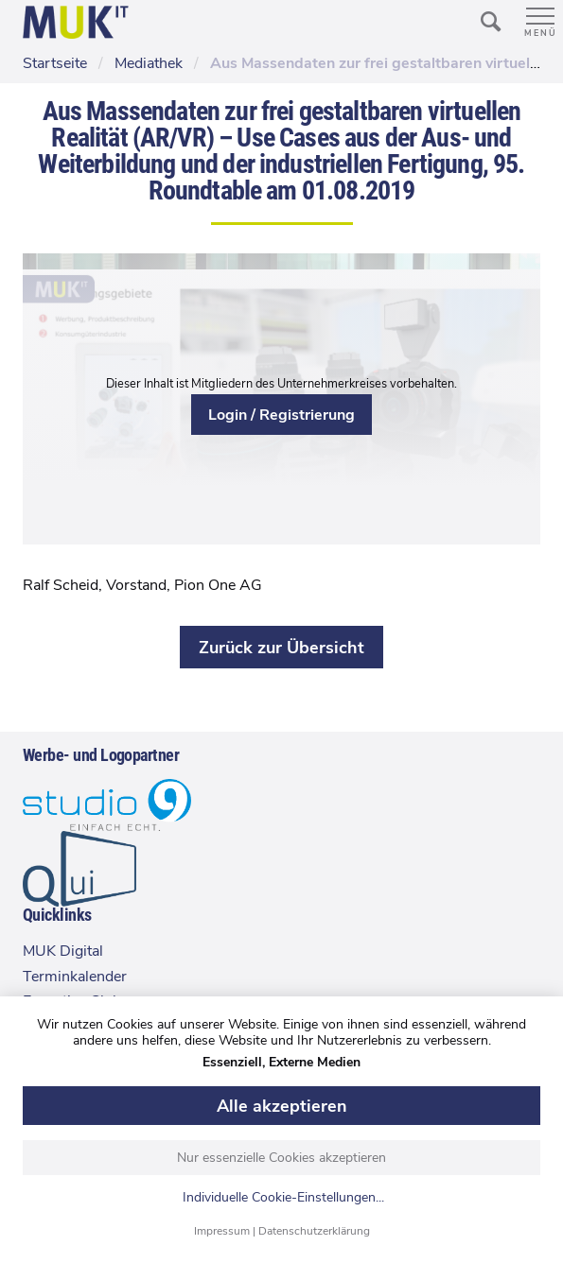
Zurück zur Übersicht (281, 647)
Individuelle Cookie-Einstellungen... (283, 1198)
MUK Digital (63, 951)
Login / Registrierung (281, 415)
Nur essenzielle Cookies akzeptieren (281, 1158)
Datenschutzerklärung (314, 1230)
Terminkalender (75, 976)
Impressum (222, 1230)
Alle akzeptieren (282, 1106)
